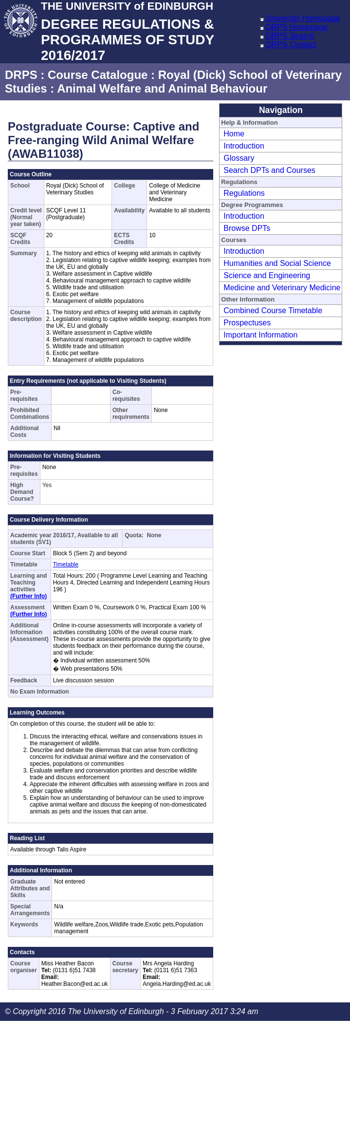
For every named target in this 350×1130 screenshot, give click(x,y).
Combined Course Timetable (272, 310)
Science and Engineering (266, 275)
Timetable (65, 564)
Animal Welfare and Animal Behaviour (162, 88)
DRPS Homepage (297, 27)
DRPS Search (290, 36)
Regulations (244, 193)
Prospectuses (247, 323)
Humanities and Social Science (277, 263)
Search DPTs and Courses (269, 170)
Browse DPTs (246, 228)
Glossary (238, 158)
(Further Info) (28, 596)
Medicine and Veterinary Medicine (281, 287)
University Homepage (303, 18)
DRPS (21, 74)
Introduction (243, 146)
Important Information (260, 335)
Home (233, 134)
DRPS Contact (291, 44)
